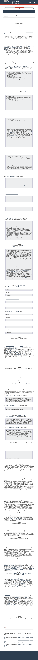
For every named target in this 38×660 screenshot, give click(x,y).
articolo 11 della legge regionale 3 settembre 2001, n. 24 (14, 218)
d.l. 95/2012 (17, 597)
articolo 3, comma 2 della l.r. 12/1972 (15, 518)
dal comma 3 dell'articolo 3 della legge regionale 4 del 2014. (22, 642)
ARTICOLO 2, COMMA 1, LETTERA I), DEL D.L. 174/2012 (22, 573)
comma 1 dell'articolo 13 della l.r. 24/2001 (12, 286)
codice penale (15, 254)
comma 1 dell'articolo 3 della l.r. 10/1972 (12, 194)
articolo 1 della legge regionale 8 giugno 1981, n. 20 (21, 383)
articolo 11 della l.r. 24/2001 (10, 350)
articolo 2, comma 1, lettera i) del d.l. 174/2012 (17, 578)
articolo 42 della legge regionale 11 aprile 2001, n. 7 (21, 185)
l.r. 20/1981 (30, 562)
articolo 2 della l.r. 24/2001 (10, 346)
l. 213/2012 (20, 46)
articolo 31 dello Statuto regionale (14, 135)
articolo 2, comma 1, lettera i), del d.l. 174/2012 (18, 579)
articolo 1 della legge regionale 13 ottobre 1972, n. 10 (21, 66)
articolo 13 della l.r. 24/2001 (21, 285)
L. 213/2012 (22, 574)
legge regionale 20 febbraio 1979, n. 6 (18, 569)
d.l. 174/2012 (28, 41)
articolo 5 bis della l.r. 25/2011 (17, 358)
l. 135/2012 (26, 597)
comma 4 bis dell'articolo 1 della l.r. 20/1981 (12, 395)
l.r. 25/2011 (24, 245)
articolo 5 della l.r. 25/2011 (11, 246)
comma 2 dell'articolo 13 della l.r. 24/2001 (12, 299)
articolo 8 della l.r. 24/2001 (23, 277)
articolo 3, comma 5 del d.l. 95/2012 (14, 600)
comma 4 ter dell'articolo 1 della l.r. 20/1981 (12, 405)
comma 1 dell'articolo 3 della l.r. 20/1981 (12, 416)
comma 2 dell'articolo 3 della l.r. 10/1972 (12, 205)
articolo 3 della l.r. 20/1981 (21, 415)
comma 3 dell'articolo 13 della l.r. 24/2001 (12, 311)
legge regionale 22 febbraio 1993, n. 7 (16, 568)
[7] (5, 627)
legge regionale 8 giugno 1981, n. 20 (17, 567)
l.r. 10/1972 (24, 91)
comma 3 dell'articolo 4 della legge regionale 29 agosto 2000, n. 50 (15, 564)
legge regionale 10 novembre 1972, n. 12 (21, 566)
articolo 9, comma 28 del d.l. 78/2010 (20, 586)
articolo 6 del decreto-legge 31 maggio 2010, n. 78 (21, 583)
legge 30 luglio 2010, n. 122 (14, 585)
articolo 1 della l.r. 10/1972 (11, 176)
